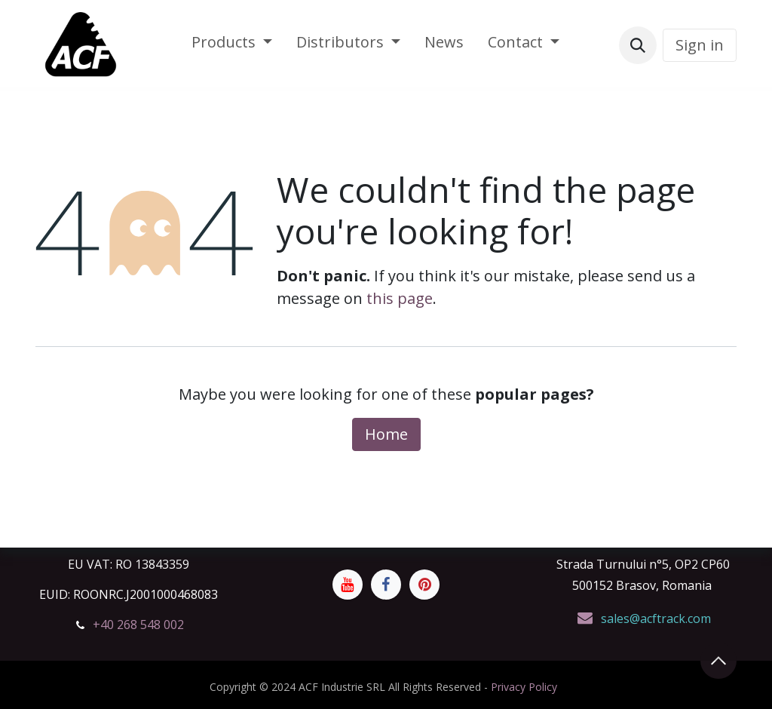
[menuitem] (231, 45)
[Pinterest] (424, 584)
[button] (638, 45)
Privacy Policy (524, 687)
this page (399, 298)
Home (386, 434)
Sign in (700, 45)
